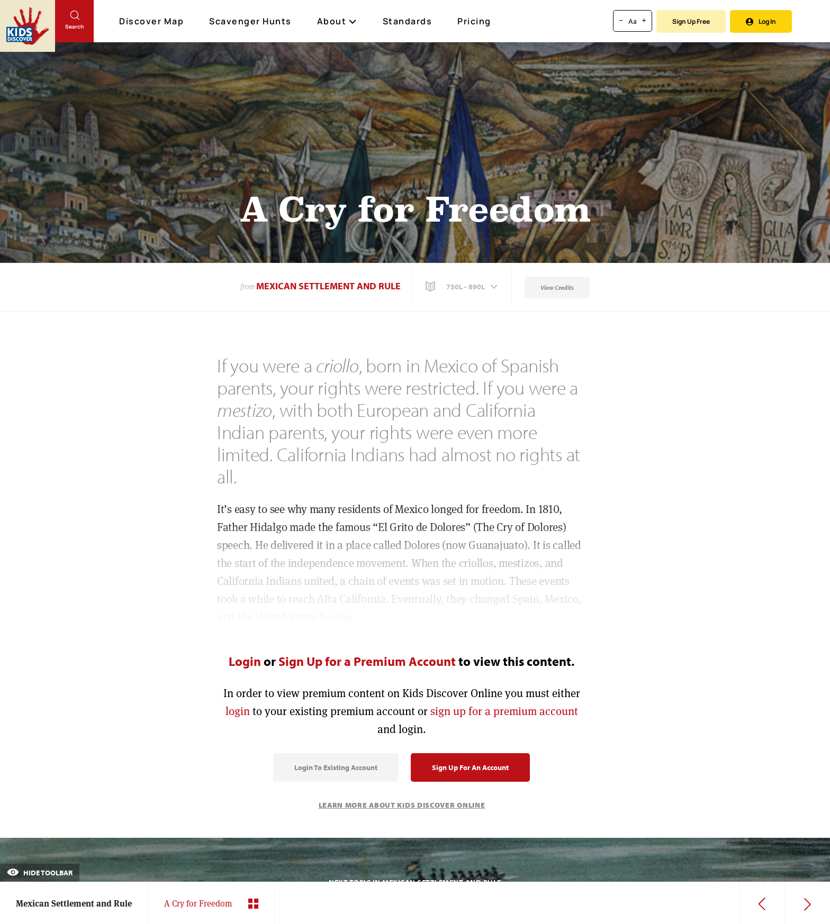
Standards (407, 21)
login (237, 711)
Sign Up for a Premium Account (367, 661)
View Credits (557, 287)
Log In (761, 21)
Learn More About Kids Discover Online (402, 805)
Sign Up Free (691, 21)
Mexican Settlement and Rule (328, 286)
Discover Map (153, 21)
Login (245, 661)
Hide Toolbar (40, 872)
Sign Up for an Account (470, 767)
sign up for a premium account (504, 711)
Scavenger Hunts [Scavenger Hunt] (251, 21)
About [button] (337, 21)
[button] (462, 286)
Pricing (474, 21)
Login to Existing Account (335, 767)
